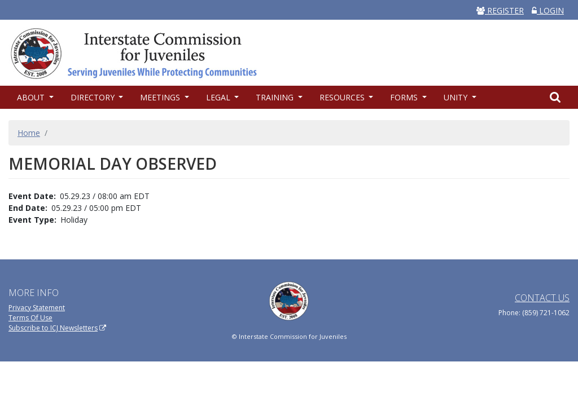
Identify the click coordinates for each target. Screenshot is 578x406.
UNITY (457, 97)
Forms (405, 97)
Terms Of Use (30, 318)
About (32, 97)
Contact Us (542, 298)
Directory (94, 97)
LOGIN (548, 10)
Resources (343, 97)
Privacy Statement (36, 307)
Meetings (161, 97)
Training (276, 97)
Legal (219, 97)
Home (28, 132)
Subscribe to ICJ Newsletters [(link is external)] (57, 328)
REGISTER (500, 10)
